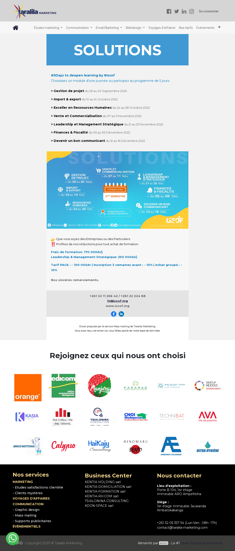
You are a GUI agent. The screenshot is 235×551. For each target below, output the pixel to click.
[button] (219, 27)
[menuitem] (162, 28)
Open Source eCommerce (201, 543)
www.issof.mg (117, 306)
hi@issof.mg (117, 301)
